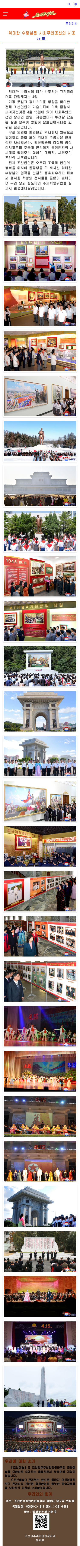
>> (41, 39)
